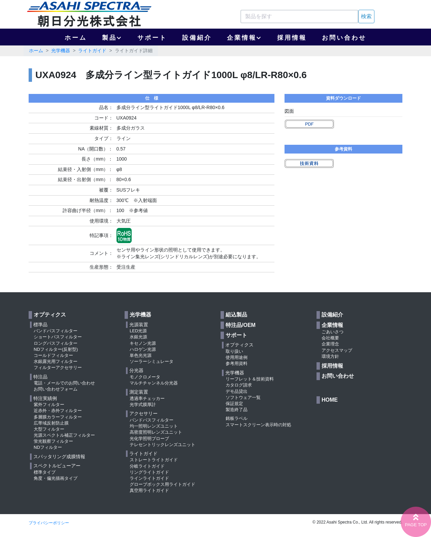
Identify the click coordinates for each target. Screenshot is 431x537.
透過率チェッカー (147, 398)
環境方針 (330, 356)
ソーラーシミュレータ (151, 361)
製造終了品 (236, 409)
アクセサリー (143, 413)
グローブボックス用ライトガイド (162, 484)
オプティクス (50, 314)
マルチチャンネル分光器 (154, 382)
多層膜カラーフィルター (58, 416)
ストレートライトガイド (154, 459)
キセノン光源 (143, 343)
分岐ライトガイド (147, 466)
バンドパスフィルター (55, 330)
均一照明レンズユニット (154, 426)
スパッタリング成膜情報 (59, 456)
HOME (330, 400)
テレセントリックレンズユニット (162, 444)
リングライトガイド (149, 472)
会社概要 (330, 337)
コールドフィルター (53, 355)
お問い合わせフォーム (55, 389)
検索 (366, 16)
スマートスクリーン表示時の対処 (258, 424)
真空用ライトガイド (149, 490)
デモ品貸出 (236, 391)
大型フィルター (49, 429)
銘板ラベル (236, 418)
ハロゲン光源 (143, 349)
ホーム (76, 37)
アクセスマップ (337, 350)
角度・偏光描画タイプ (55, 478)
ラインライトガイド (149, 478)
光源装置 (138, 324)
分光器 (136, 370)
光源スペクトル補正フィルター (64, 435)
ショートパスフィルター (58, 336)
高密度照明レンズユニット (156, 432)
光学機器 (60, 50)
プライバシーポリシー (49, 523)
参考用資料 (236, 363)
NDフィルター (48, 447)
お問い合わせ (344, 37)
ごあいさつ (332, 331)
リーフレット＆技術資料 (250, 378)
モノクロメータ (145, 376)
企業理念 (330, 343)
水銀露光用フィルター (55, 361)
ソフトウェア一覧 (243, 397)
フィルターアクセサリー (58, 367)
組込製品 (236, 314)
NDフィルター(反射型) (56, 349)
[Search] (299, 16)
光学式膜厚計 (143, 404)
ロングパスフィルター (55, 343)
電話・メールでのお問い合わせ (64, 382)
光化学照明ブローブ (149, 438)
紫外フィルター (49, 404)
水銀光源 (138, 336)
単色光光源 (141, 355)
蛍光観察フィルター (53, 441)
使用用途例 (236, 357)
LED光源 (138, 330)
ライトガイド (92, 50)
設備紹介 (197, 37)
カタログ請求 (239, 385)
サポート (152, 37)
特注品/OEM (241, 325)
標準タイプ (45, 472)
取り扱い (234, 351)
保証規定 (234, 403)
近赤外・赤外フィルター (58, 410)
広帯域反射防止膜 (51, 423)
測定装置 (138, 392)
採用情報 (292, 37)
